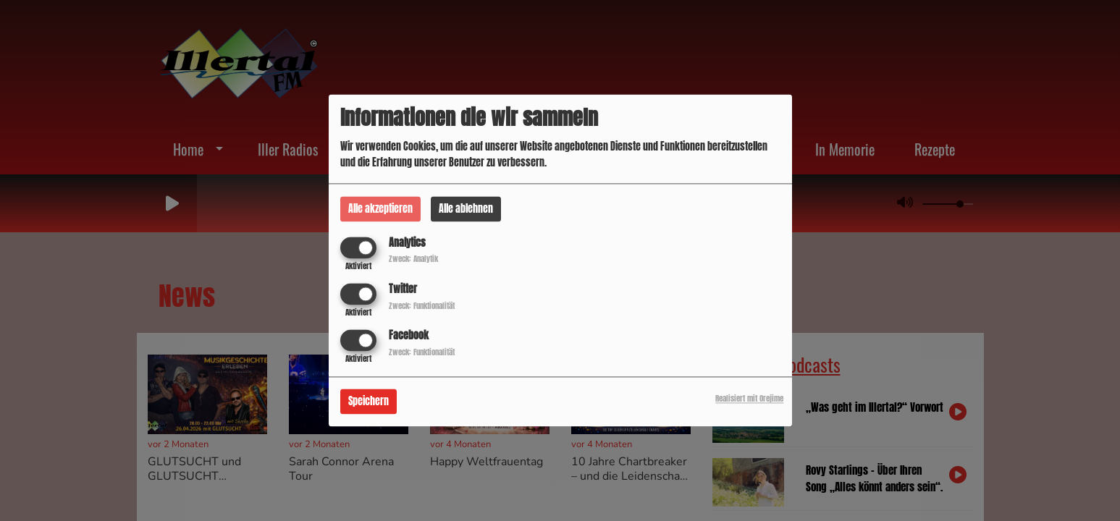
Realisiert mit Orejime (749, 399)
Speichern (368, 402)
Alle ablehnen (466, 208)
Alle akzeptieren (380, 208)
